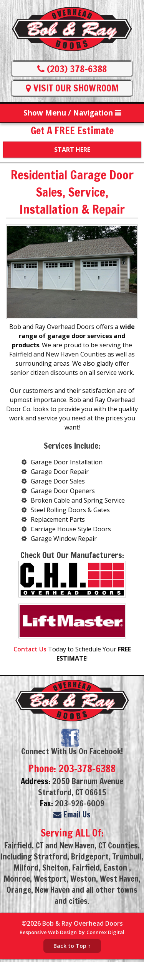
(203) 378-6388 (72, 68)
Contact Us (29, 649)
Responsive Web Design (48, 932)
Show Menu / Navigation (72, 112)
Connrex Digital (105, 932)
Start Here (72, 149)
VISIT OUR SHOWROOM (72, 87)
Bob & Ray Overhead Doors (82, 923)
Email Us (72, 814)
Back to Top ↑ (72, 945)
